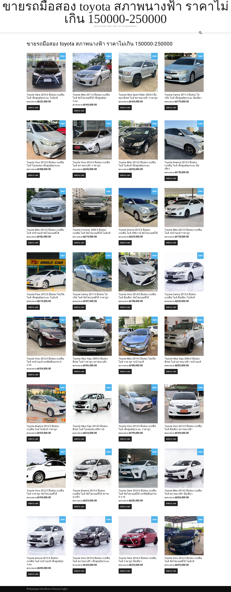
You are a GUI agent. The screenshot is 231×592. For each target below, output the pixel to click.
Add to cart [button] (33, 108)
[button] (201, 33)
